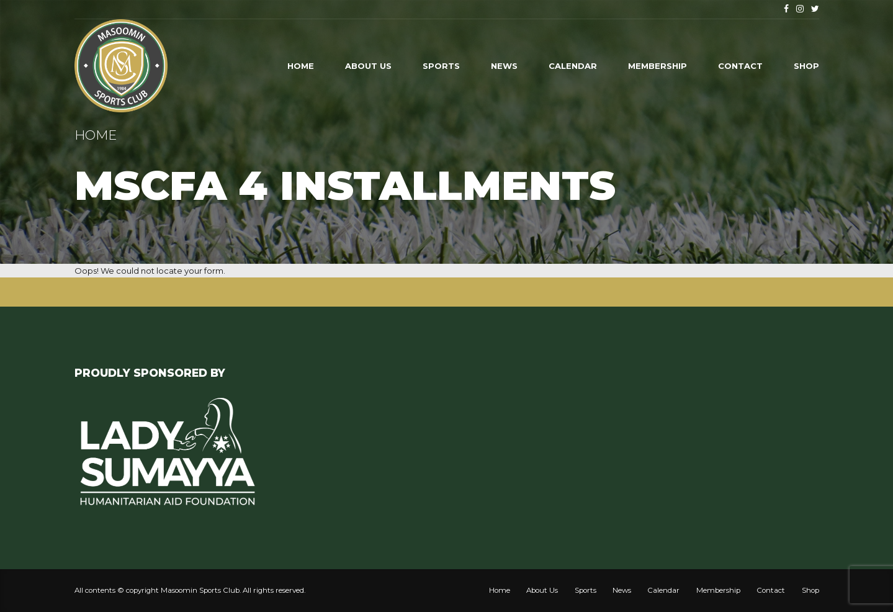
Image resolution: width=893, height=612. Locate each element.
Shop (806, 66)
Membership (657, 66)
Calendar (573, 66)
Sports (441, 66)
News (504, 66)
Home (300, 66)
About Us (368, 66)
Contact (740, 66)
